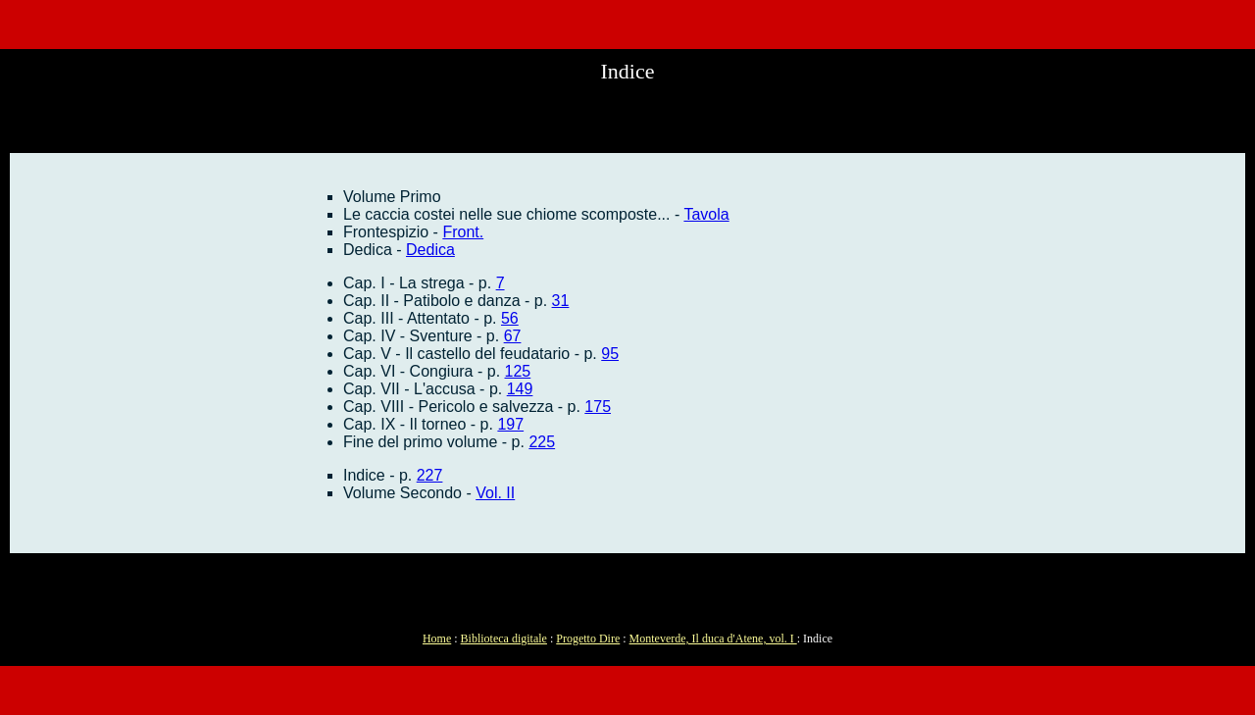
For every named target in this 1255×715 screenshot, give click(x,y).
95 (610, 353)
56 (510, 318)
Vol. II (495, 493)
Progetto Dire (588, 638)
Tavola (705, 214)
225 (541, 442)
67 (513, 336)
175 (597, 406)
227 (430, 475)
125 (518, 371)
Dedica (430, 249)
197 (510, 424)
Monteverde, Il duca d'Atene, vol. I (713, 638)
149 (520, 389)
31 (561, 300)
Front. (462, 232)
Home (437, 638)
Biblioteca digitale (504, 638)
